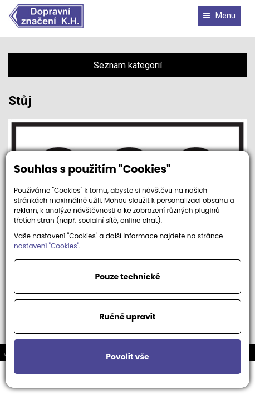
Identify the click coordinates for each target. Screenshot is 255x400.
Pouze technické (127, 276)
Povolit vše (127, 356)
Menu (219, 15)
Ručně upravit (127, 316)
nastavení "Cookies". (47, 246)
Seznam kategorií (128, 65)
